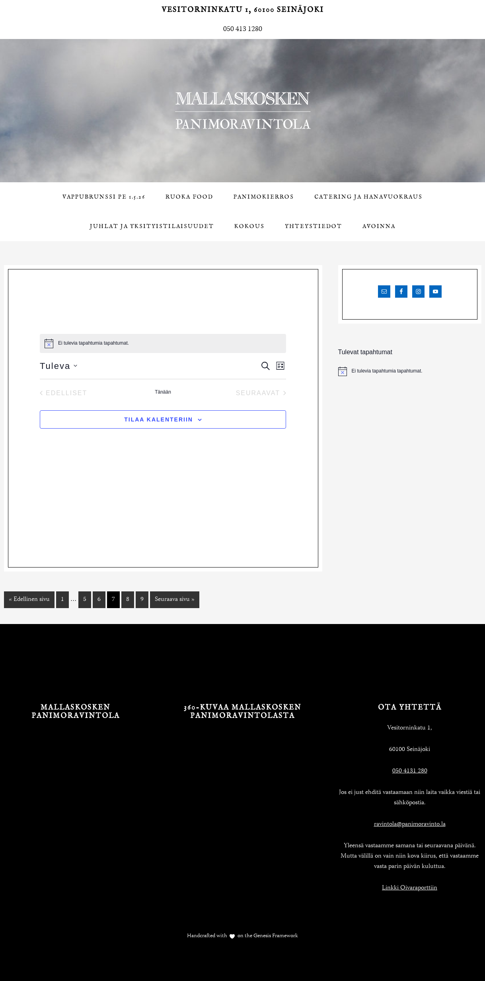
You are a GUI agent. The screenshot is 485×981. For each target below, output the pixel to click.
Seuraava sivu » (175, 600)
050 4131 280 (409, 771)
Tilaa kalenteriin (158, 419)
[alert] (409, 371)
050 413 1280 (242, 29)
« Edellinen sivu (29, 600)
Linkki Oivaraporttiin (409, 888)
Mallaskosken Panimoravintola (242, 110)
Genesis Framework (275, 936)
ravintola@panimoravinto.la (410, 824)
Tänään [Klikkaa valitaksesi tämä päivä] (163, 392)
